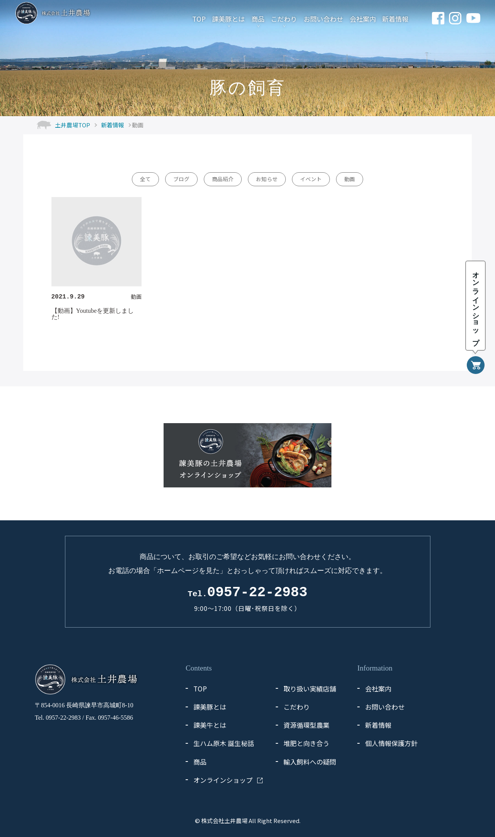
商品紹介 (223, 179)
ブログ (181, 179)
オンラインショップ (223, 780)
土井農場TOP (72, 125)
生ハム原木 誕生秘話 (223, 743)
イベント (311, 179)
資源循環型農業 (306, 725)
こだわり (283, 18)
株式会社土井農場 (224, 820)
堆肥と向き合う (306, 743)
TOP (198, 18)
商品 (257, 18)
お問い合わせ (323, 18)
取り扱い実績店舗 (309, 688)
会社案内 (362, 18)
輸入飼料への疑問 (309, 762)
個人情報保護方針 (391, 743)
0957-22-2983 (247, 592)
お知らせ (267, 179)
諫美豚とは (228, 18)
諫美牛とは (209, 725)
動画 (349, 179)
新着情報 (395, 18)
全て (145, 179)
